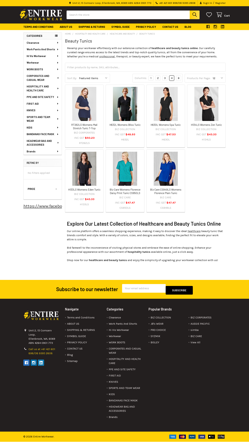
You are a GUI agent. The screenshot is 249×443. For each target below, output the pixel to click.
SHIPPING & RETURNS (92, 29)
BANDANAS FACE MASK (43, 137)
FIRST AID (43, 106)
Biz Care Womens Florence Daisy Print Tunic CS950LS (125, 194)
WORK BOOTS (43, 72)
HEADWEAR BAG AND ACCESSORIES (43, 145)
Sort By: (72, 81)
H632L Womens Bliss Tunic (125, 127)
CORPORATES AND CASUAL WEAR (43, 80)
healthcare (194, 234)
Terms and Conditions (38, 29)
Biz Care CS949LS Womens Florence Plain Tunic (165, 194)
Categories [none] (34, 38)
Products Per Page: (198, 81)
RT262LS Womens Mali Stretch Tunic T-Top (84, 129)
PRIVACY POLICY (146, 29)
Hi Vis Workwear (43, 59)
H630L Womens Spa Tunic (166, 127)
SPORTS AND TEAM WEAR (43, 122)
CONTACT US (170, 29)
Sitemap (72, 362)
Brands (43, 154)
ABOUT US (66, 29)
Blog (188, 29)
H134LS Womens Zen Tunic (206, 127)
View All (195, 343)
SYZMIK (155, 337)
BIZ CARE (196, 337)
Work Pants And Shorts (43, 52)
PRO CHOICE (158, 331)
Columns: (141, 81)
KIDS (43, 130)
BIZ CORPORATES (201, 318)
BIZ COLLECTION (161, 318)
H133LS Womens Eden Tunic (84, 192)
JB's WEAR (157, 325)
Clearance (43, 45)
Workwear (43, 65)
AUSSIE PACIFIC (200, 325)
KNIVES (43, 113)
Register (220, 2)
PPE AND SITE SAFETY (43, 100)
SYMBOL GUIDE (120, 29)
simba (195, 331)
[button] (43, 192)
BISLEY (155, 343)
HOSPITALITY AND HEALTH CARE (43, 91)
